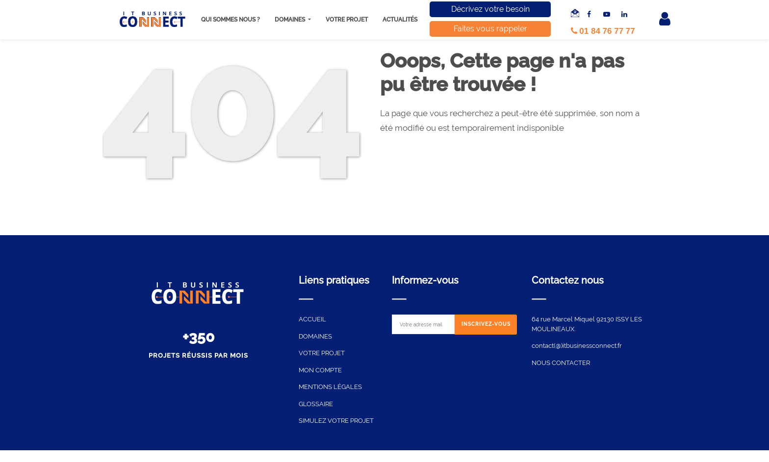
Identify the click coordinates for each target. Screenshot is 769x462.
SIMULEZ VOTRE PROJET (336, 420)
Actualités (400, 19)
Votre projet (347, 19)
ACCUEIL (312, 319)
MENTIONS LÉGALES (330, 386)
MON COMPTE (320, 370)
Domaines (291, 19)
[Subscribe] (486, 325)
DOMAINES (315, 336)
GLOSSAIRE (316, 404)
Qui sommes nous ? (230, 19)
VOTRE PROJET (322, 353)
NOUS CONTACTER (561, 362)
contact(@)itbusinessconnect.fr (577, 345)
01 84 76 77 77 (603, 31)
